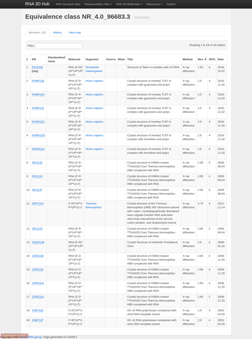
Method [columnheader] (187, 59)
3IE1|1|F (37, 189)
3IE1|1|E (37, 162)
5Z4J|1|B (37, 67)
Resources (153, 4)
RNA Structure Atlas (68, 4)
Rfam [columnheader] (121, 59)
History (57, 32)
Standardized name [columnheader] (56, 59)
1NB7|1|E (38, 310)
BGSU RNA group (31, 337)
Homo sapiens (94, 80)
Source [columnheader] (111, 59)
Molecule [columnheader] (74, 59)
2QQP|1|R (38, 242)
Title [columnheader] (130, 59)
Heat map (75, 32)
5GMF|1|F (38, 108)
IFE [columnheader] (34, 59)
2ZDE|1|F (38, 269)
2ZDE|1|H (38, 283)
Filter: (41, 46)
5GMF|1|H (38, 94)
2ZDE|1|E (38, 255)
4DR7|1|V (38, 203)
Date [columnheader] (221, 59)
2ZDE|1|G (38, 296)
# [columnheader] (27, 59)
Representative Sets (97, 4)
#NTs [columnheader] (212, 59)
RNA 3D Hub (37, 3)
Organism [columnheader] (91, 59)
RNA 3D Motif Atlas (128, 4)
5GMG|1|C (38, 149)
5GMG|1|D (38, 135)
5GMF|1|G (38, 121)
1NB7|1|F (37, 320)
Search (171, 4)
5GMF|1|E (38, 80)
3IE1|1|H (37, 176)
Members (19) (37, 32)
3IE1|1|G (37, 228)
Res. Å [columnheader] (202, 59)
